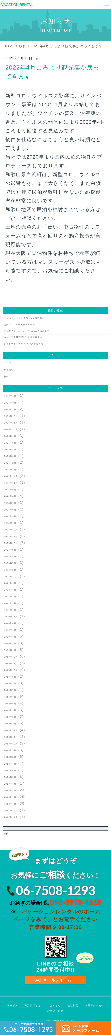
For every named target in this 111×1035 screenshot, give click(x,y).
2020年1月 (10, 650)
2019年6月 (10, 697)
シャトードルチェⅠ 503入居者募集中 (25, 343)
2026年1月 (10, 409)
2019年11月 (11, 663)
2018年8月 (10, 757)
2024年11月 (11, 483)
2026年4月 (10, 396)
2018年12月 (11, 730)
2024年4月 (10, 516)
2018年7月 (10, 764)
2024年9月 (10, 489)
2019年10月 (11, 670)
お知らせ (55, 1005)
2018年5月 (10, 777)
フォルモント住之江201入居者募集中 (24, 318)
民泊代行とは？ (33, 1005)
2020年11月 (11, 616)
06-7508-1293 (55, 890)
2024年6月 (10, 510)
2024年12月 (11, 476)
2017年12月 (11, 810)
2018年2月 (10, 797)
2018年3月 (10, 790)
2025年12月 (11, 416)
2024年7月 (10, 503)
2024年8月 (10, 496)
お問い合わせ (55, 1011)
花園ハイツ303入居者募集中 (19, 324)
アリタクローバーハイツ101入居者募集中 (27, 331)
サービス (12, 1005)
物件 (38, 58)
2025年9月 (10, 436)
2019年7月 (10, 690)
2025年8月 (10, 443)
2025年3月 (10, 456)
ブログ (7, 363)
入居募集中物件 (94, 1005)
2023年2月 (10, 570)
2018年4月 (10, 784)
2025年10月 (11, 429)
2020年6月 (10, 623)
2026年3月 (10, 403)
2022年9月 (10, 583)
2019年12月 (11, 657)
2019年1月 (10, 723)
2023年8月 (10, 556)
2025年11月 (11, 423)
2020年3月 (10, 637)
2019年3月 (10, 710)
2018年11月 (11, 737)
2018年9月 (10, 750)
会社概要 (73, 1005)
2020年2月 (10, 643)
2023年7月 (10, 563)
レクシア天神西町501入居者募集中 (23, 337)
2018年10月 (11, 744)
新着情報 (9, 370)
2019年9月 (10, 677)
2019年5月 (10, 703)
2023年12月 (11, 530)
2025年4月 (10, 449)
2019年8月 (10, 683)
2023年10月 (11, 543)
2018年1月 (10, 804)
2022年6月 (10, 590)
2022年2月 (10, 596)
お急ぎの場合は (55, 902)
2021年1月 (10, 610)
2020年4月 (10, 630)
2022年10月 (11, 576)
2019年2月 (10, 717)
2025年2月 (10, 463)
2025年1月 (10, 469)
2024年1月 (10, 523)
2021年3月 (10, 603)
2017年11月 (11, 817)
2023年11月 (11, 536)
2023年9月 (10, 550)
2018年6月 (10, 770)
